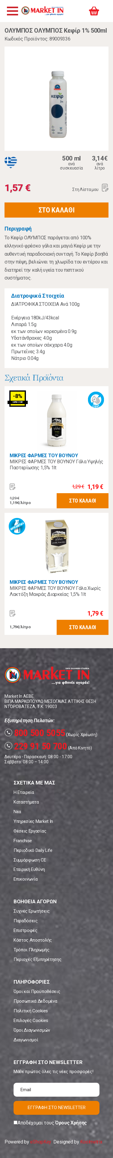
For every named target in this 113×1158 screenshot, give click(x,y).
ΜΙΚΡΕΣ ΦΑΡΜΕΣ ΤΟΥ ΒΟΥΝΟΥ (44, 455)
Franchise (23, 840)
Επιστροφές (25, 930)
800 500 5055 (35, 733)
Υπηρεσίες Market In (33, 821)
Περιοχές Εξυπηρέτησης (37, 959)
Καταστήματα (26, 802)
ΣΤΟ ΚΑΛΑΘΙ (57, 210)
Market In (42, 10)
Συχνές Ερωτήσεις (32, 911)
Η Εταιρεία (24, 792)
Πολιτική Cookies (31, 1011)
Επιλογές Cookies (31, 1020)
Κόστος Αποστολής (33, 940)
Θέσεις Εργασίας (30, 831)
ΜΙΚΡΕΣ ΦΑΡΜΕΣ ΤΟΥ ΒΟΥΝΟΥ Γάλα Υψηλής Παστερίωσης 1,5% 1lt (56, 465)
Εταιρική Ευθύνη (29, 869)
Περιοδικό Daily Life (33, 850)
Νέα (17, 811)
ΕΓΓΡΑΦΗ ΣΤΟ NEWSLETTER (57, 1107)
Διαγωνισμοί (26, 1040)
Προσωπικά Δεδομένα (35, 1001)
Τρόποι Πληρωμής (31, 950)
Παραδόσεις (26, 920)
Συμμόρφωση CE (30, 860)
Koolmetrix (91, 1142)
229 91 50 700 (36, 746)
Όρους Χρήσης (71, 1123)
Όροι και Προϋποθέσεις (37, 991)
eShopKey (40, 1142)
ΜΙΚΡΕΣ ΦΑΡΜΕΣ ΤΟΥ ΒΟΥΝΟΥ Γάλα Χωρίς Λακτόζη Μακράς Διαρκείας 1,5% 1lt (55, 591)
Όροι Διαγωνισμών (32, 1030)
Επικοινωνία (25, 879)
